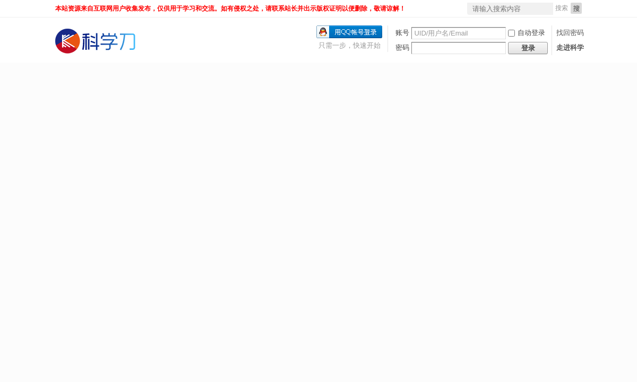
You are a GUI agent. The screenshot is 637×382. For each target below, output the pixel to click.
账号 (402, 33)
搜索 (561, 8)
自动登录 (526, 33)
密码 (402, 47)
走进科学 (570, 47)
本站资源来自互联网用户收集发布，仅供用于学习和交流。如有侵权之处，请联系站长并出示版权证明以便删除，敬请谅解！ (230, 8)
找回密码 (570, 33)
